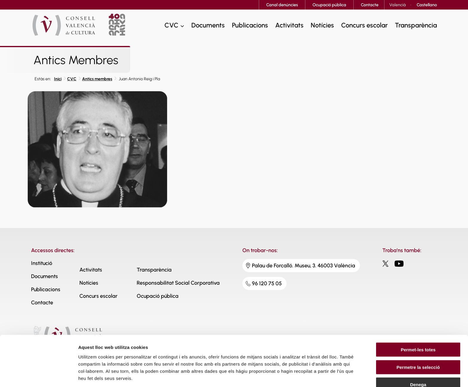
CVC (71, 78)
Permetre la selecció (418, 336)
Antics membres (97, 78)
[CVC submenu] (182, 26)
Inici (57, 78)
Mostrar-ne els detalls (101, 375)
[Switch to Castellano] (427, 5)
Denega (418, 353)
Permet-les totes (418, 318)
